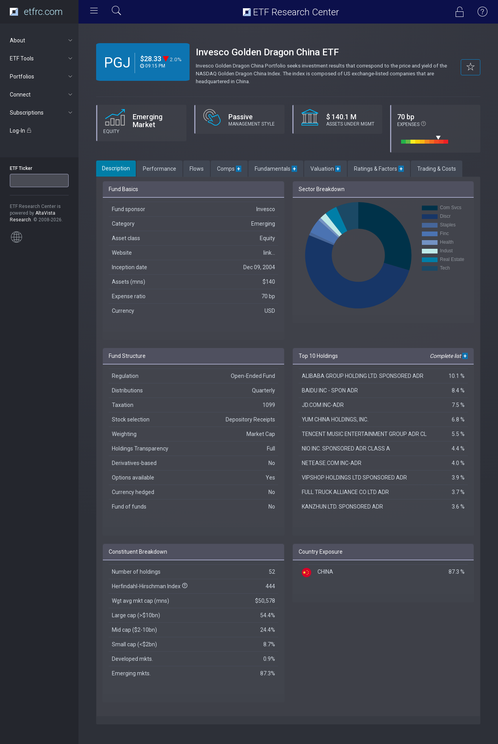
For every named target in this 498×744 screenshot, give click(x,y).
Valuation (325, 169)
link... (269, 253)
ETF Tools (42, 58)
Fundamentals (276, 169)
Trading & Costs (436, 169)
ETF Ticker (21, 168)
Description (116, 168)
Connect (42, 94)
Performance (159, 169)
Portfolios (42, 76)
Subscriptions (42, 112)
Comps (229, 169)
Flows (197, 169)
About (42, 40)
